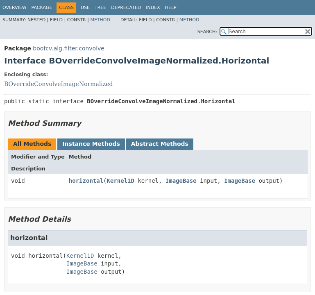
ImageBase (181, 180)
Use (85, 7)
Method (100, 20)
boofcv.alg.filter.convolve (68, 48)
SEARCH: (207, 31)
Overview (14, 7)
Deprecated (126, 7)
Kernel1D (120, 180)
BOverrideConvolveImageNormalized (58, 84)
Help (171, 7)
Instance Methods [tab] (91, 144)
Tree (100, 7)
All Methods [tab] (32, 144)
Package (42, 7)
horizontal (86, 180)
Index (153, 7)
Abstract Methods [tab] (159, 144)
